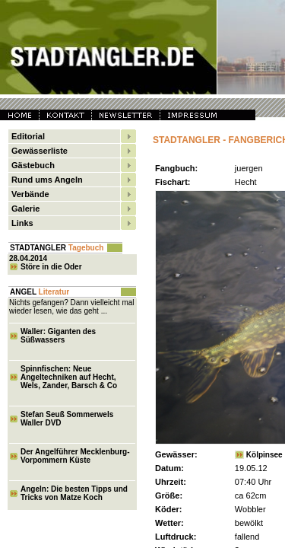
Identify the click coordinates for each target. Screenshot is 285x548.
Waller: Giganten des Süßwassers (58, 335)
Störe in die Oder (51, 267)
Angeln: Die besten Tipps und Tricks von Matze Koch (74, 493)
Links (22, 223)
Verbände (30, 194)
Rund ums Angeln (47, 179)
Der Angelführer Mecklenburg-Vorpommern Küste (75, 456)
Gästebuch (33, 165)
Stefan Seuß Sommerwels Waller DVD (67, 418)
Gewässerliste (39, 150)
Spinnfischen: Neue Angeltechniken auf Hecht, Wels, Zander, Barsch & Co (69, 377)
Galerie (25, 208)
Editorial (28, 136)
